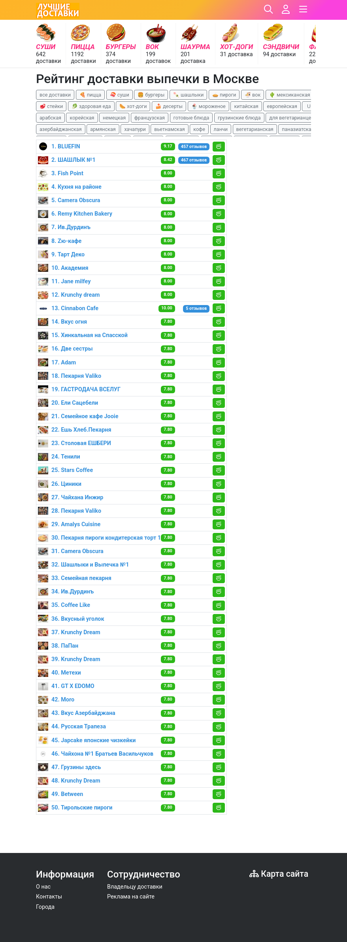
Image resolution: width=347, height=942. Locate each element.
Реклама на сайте (131, 896)
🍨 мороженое (208, 106)
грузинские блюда (239, 118)
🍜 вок (252, 95)
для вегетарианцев (291, 118)
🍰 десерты (169, 106)
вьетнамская (169, 129)
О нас (43, 886)
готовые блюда (191, 118)
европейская (282, 106)
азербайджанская (61, 129)
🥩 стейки (51, 106)
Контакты (49, 896)
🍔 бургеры (151, 95)
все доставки (55, 95)
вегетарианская (254, 129)
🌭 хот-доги (133, 106)
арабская (50, 118)
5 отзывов (196, 308)
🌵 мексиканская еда (294, 95)
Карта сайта (278, 874)
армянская (103, 129)
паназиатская (298, 129)
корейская (82, 118)
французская (149, 118)
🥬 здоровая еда (91, 106)
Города (45, 907)
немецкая (114, 118)
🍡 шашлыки (188, 95)
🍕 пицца (90, 95)
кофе (199, 129)
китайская (246, 106)
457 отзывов (194, 146)
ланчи (221, 129)
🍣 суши (119, 95)
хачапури (134, 129)
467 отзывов (194, 160)
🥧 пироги (224, 95)
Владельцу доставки (134, 886)
